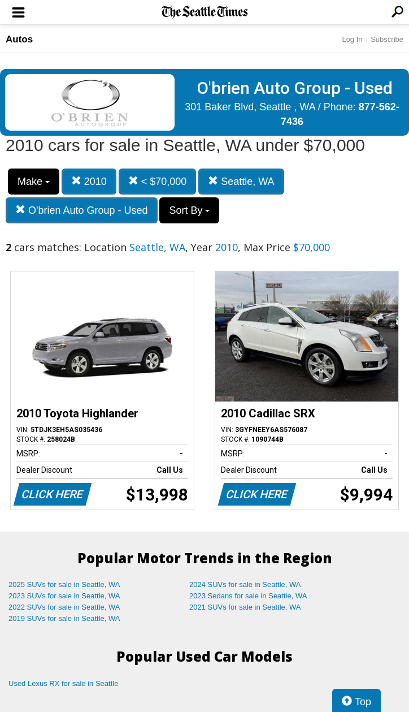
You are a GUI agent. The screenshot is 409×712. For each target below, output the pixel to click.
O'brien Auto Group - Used (81, 210)
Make (34, 181)
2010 (89, 181)
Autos (19, 39)
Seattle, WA (241, 181)
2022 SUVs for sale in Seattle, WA (64, 607)
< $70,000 (157, 181)
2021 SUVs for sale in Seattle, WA (245, 607)
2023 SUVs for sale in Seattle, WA (64, 596)
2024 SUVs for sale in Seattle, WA (245, 584)
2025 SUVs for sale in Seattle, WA (64, 584)
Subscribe (387, 39)
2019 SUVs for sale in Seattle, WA (64, 618)
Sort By (189, 210)
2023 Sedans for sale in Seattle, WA (248, 596)
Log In (352, 39)
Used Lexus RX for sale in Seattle (63, 683)
